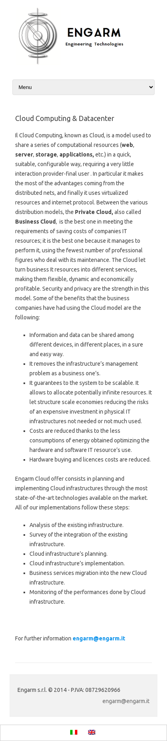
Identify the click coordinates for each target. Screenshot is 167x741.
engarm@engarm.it (99, 638)
